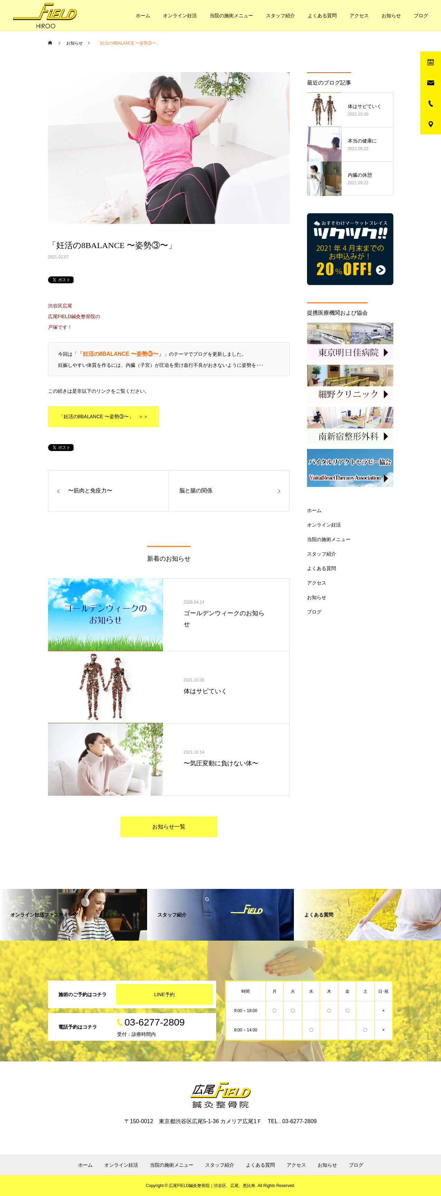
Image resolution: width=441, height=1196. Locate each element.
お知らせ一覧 (168, 827)
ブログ (421, 15)
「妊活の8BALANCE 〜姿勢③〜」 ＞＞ (103, 416)
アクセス (359, 15)
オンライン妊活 (180, 15)
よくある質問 (322, 15)
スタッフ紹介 (280, 15)
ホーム (143, 15)
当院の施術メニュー (231, 15)
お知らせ (391, 15)
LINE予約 (164, 994)
